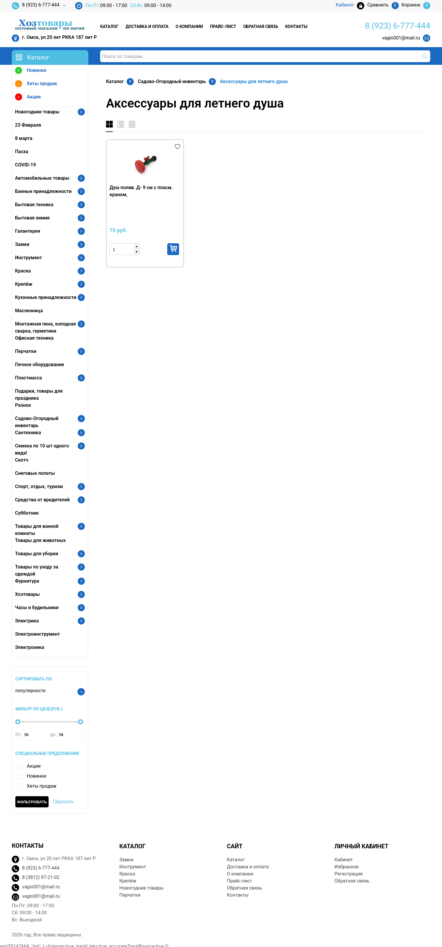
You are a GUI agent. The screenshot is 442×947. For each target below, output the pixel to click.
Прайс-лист (223, 26)
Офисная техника (34, 338)
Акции (28, 97)
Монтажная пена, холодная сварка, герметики (45, 327)
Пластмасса (28, 378)
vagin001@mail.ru (401, 38)
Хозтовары (27, 594)
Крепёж (23, 284)
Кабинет (344, 859)
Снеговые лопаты (35, 473)
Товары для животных (40, 540)
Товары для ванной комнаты (36, 529)
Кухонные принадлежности (45, 297)
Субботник (27, 513)
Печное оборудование (39, 364)
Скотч (21, 460)
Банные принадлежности (43, 191)
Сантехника (28, 432)
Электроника (29, 647)
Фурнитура (27, 581)
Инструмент (28, 257)
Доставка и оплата (146, 26)
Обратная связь (260, 26)
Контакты (296, 26)
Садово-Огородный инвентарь (36, 422)
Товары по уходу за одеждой (36, 570)
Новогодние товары (37, 112)
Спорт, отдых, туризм (39, 486)
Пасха (21, 151)
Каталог (109, 26)
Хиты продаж (36, 84)
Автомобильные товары (42, 178)
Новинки (30, 71)
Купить (173, 249)
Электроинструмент (37, 634)
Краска (23, 271)
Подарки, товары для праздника (39, 394)
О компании (189, 26)
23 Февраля (28, 125)
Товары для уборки (36, 553)
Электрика (27, 621)
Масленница (29, 310)
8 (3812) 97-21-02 (40, 877)
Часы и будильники (37, 607)
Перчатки (25, 351)
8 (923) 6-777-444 (35, 5)
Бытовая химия (32, 218)
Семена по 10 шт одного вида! (42, 449)
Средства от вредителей (42, 500)
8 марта (23, 138)
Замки (22, 244)
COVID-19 (25, 165)
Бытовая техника (34, 204)
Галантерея (27, 231)
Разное (23, 405)
